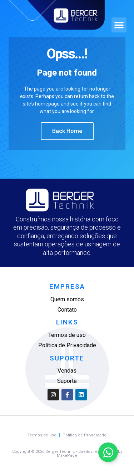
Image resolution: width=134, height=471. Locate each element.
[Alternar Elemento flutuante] (108, 452)
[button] (118, 24)
